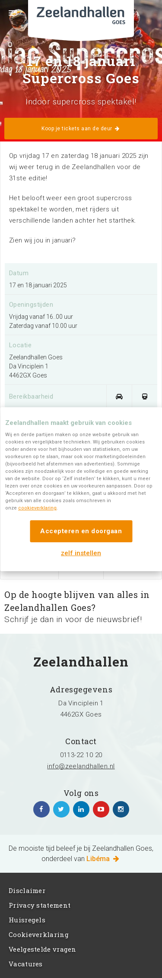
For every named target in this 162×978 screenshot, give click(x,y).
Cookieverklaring (39, 934)
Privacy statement (39, 905)
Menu (8, 18)
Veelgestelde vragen (42, 949)
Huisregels (27, 919)
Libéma (103, 859)
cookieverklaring (37, 508)
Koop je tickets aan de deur (80, 129)
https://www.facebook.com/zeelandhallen (41, 809)
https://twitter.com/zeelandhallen (61, 809)
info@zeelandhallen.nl (80, 766)
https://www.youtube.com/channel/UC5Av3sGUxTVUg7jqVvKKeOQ (101, 809)
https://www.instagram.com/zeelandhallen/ (121, 809)
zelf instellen (81, 553)
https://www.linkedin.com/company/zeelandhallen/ (81, 809)
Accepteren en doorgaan (81, 531)
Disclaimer (27, 890)
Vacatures (26, 963)
